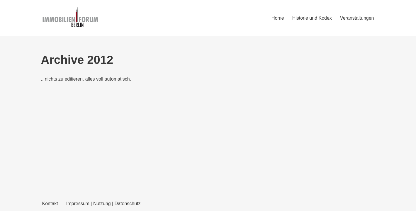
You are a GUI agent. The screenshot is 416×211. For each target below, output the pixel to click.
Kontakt (50, 203)
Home (277, 18)
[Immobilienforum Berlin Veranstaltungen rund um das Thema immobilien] (70, 17)
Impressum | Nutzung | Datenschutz (103, 203)
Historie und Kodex (312, 18)
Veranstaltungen (357, 18)
